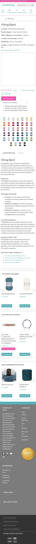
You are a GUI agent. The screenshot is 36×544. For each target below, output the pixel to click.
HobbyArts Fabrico (24, 386)
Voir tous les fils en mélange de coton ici (18, 258)
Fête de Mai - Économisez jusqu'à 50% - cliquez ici (14, 1)
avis (15, 90)
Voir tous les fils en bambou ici (15, 260)
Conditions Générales (11, 529)
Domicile (9, 11)
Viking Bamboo (25, 294)
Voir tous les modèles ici (13, 262)
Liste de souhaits (17, 11)
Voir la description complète (10, 50)
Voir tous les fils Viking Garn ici (15, 256)
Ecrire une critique (28, 90)
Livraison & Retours (5, 482)
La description (8, 153)
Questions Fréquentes (6, 476)
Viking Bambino (8, 294)
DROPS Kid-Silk (7, 384)
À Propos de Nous (6, 471)
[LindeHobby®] (8, 5)
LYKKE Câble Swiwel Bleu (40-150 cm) (26, 337)
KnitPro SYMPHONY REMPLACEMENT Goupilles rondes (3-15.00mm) (8, 339)
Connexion (24, 11)
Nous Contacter (9, 525)
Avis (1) (20, 153)
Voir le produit (6, 306)
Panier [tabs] (31, 11)
